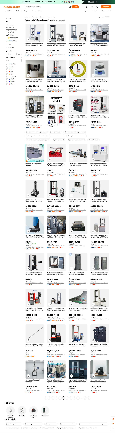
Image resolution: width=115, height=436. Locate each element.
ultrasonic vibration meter (56, 136)
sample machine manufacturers (76, 136)
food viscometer (93, 140)
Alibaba (27, 17)
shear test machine (59, 140)
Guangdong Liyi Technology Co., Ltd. (78, 174)
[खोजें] (75, 6)
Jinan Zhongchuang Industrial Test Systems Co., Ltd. (35, 318)
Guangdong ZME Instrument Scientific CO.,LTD (78, 90)
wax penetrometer (51, 424)
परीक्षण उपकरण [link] (52, 17)
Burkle (27, 354)
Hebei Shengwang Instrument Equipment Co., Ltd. (56, 54)
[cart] (92, 7)
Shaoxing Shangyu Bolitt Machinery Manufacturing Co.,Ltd (56, 174)
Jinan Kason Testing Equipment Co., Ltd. (99, 210)
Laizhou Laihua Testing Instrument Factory (99, 90)
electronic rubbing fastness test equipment (38, 140)
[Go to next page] (88, 398)
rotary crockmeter (55, 132)
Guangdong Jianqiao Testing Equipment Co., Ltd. (78, 318)
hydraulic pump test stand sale (33, 424)
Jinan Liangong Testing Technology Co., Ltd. (99, 245)
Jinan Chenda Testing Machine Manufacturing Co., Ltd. (35, 283)
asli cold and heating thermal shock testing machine (93, 424)
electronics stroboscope (47, 428)
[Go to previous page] (45, 398)
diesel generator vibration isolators (36, 136)
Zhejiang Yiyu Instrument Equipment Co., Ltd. (56, 354)
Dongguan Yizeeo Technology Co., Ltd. (78, 54)
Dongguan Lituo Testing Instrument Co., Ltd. (99, 174)
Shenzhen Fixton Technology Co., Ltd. (78, 245)
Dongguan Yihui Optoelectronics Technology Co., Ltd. (35, 247)
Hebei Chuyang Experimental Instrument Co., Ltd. (78, 283)
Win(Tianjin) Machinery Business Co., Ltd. (56, 245)
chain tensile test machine (28, 428)
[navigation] (14, 207)
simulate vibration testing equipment (36, 132)
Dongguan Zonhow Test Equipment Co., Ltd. (56, 90)
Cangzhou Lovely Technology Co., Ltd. (35, 125)
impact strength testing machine (66, 428)
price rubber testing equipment (88, 428)
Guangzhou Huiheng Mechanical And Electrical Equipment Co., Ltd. (35, 174)
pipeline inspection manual (13, 424)
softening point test (12, 428)
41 (85, 398)
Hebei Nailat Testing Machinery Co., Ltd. (78, 125)
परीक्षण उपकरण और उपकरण (38, 17)
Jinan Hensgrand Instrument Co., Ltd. (56, 210)
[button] (70, 7)
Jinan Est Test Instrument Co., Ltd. (35, 90)
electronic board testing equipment (74, 132)
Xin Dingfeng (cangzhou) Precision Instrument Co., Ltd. (99, 283)
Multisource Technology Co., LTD (99, 54)
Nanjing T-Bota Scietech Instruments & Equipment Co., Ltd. (78, 210)
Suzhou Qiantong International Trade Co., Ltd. (99, 125)
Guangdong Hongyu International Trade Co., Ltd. (35, 210)
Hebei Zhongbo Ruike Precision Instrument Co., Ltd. (56, 283)
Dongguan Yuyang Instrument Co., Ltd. (56, 318)
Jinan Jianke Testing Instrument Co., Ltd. (99, 318)
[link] (112, 419)
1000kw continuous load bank (76, 140)
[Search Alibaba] (46, 7)
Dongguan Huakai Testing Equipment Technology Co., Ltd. (35, 54)
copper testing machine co (68, 424)
